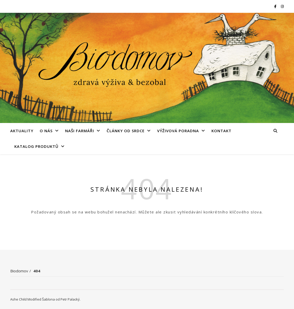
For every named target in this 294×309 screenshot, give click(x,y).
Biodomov (19, 270)
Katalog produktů (36, 146)
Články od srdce (126, 130)
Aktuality (21, 130)
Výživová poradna (178, 130)
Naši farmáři (79, 130)
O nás (46, 130)
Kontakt (221, 130)
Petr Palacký (70, 299)
